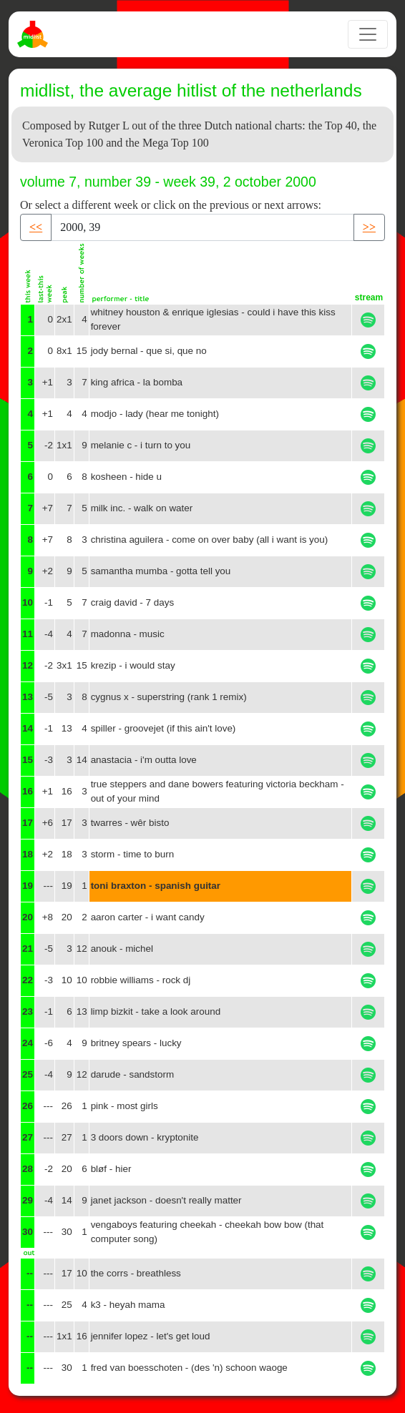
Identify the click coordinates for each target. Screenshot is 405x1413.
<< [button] (35, 227)
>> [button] (369, 227)
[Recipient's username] (202, 227)
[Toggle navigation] (368, 34)
